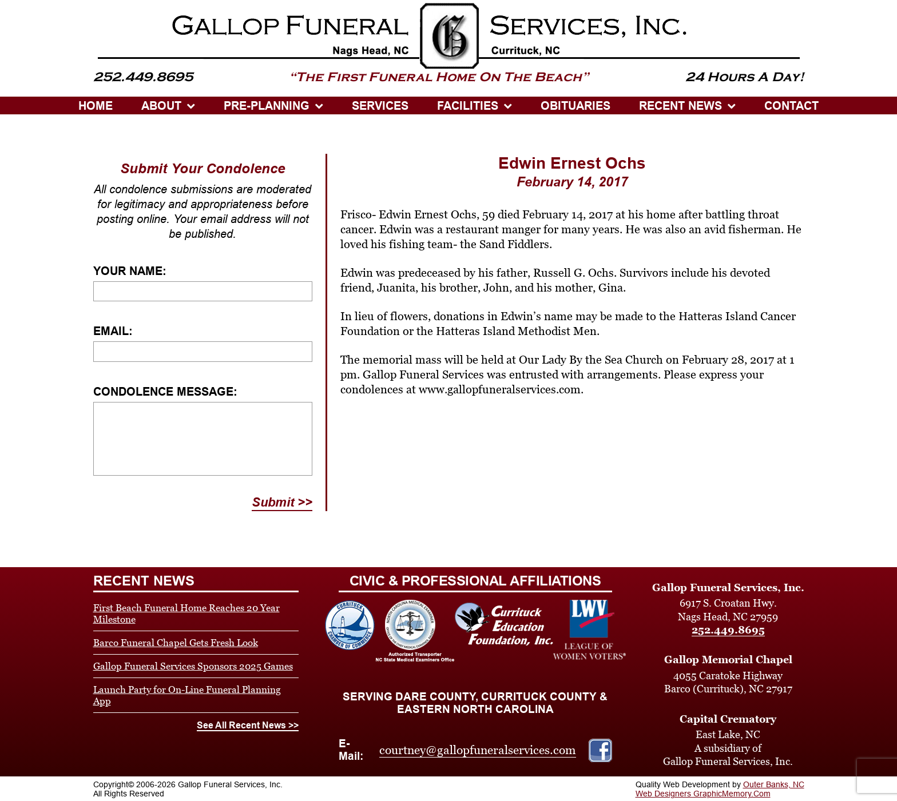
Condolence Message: (165, 391)
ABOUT (161, 105)
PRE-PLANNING (266, 105)
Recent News (680, 105)
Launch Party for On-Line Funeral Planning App (187, 695)
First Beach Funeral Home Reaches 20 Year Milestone (186, 613)
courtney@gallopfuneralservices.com (477, 750)
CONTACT (791, 105)
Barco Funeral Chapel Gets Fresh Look (175, 642)
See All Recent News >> (248, 725)
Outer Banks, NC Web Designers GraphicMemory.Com (720, 789)
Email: (113, 331)
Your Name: (129, 271)
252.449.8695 (728, 630)
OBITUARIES (575, 105)
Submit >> (282, 502)
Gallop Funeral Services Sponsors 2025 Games (193, 666)
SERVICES (380, 105)
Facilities (467, 105)
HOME (95, 105)
